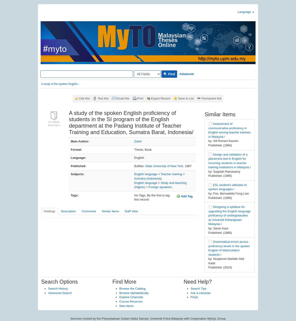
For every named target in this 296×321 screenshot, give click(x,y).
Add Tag (184, 196)
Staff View (131, 211)
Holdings (50, 211)
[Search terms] (86, 74)
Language (246, 12)
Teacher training (171, 174)
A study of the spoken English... (60, 84)
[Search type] (147, 74)
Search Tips (199, 288)
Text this (103, 98)
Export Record (160, 98)
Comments (89, 211)
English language (145, 174)
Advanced (186, 74)
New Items (126, 306)
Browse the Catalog (132, 288)
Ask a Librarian (201, 293)
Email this (122, 98)
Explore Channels (131, 297)
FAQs (194, 297)
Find (169, 74)
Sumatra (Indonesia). (148, 178)
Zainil (138, 141)
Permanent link (211, 98)
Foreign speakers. (160, 187)
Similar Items (110, 211)
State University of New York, (165, 166)
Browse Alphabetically (133, 293)
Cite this (84, 98)
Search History (58, 288)
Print (140, 98)
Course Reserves (130, 301)
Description (68, 211)
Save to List (186, 98)
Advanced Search (60, 293)
